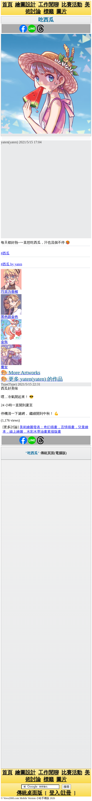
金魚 (4, 342)
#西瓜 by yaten (11, 264)
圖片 (61, 11)
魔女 (4, 367)
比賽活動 (71, 4)
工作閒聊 (48, 4)
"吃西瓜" (32, 453)
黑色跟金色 (9, 317)
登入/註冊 (60, 793)
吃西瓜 (46, 20)
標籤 (48, 11)
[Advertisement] (46, 192)
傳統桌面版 (29, 793)
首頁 (7, 4)
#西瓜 (5, 253)
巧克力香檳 (9, 291)
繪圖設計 (25, 4)
